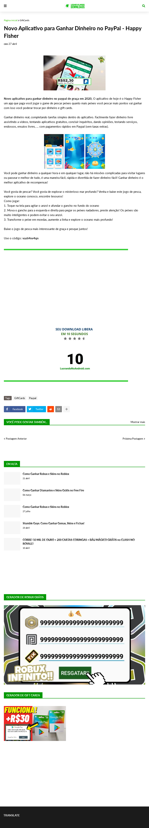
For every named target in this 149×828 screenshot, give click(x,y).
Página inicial (10, 20)
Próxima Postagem (133, 438)
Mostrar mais (138, 422)
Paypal (32, 398)
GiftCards (24, 20)
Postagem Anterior (16, 438)
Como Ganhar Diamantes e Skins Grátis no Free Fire (53, 490)
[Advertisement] (74, 286)
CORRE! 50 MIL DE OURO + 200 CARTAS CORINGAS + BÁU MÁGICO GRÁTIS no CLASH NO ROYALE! (79, 541)
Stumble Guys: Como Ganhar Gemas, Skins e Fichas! (53, 523)
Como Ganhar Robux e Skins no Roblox (46, 473)
